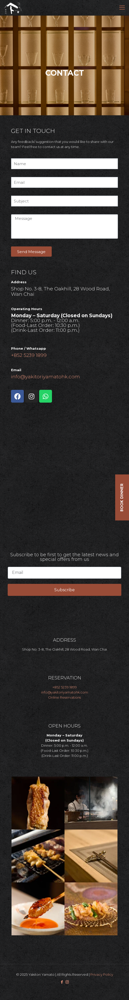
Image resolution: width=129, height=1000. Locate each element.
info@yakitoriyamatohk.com (45, 377)
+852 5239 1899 (29, 355)
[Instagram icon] (67, 982)
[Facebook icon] (62, 982)
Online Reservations (64, 697)
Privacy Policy (101, 974)
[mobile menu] (122, 7)
